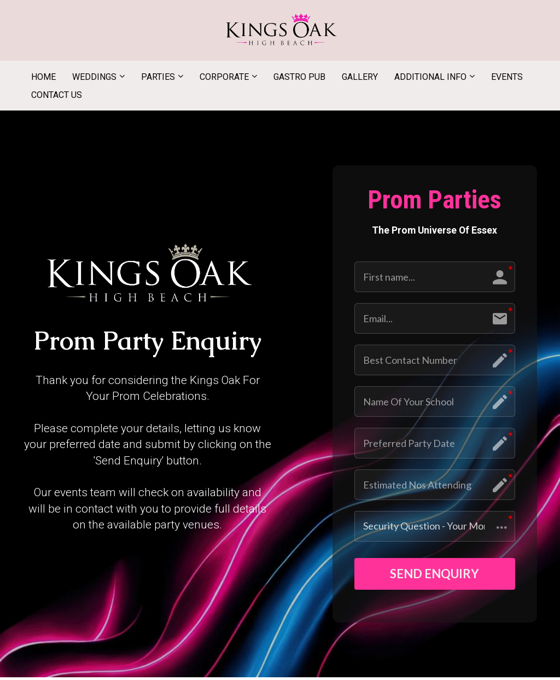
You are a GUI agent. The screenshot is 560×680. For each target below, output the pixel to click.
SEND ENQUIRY (434, 575)
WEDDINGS (94, 77)
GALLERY (360, 77)
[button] (434, 526)
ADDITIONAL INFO (430, 77)
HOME (43, 77)
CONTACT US (56, 95)
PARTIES (158, 77)
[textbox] (147, 342)
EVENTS (507, 77)
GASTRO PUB (299, 77)
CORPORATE (224, 77)
